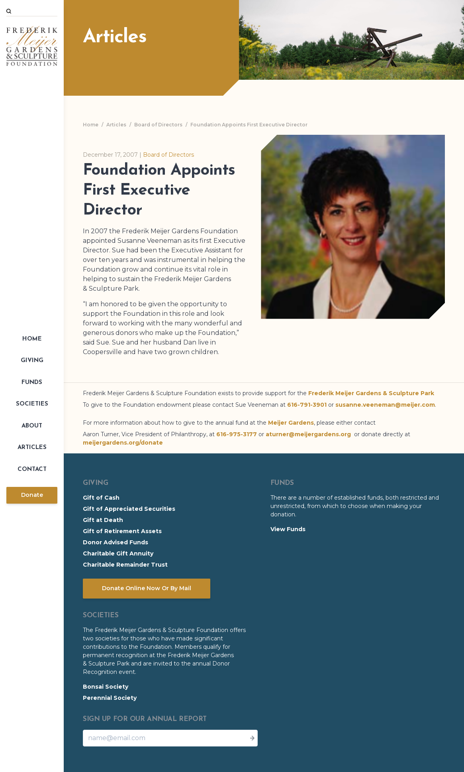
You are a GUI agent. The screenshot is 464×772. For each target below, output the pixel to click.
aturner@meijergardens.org (308, 434)
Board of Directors (158, 125)
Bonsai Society (105, 686)
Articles (32, 448)
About (32, 426)
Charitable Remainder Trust (125, 564)
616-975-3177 (236, 434)
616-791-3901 (307, 404)
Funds (32, 383)
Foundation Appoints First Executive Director (248, 125)
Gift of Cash (101, 497)
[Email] (170, 738)
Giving (32, 361)
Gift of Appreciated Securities (129, 508)
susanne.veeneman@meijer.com (385, 404)
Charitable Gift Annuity (118, 553)
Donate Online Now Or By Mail (146, 588)
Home (32, 339)
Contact (32, 470)
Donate (32, 494)
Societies (32, 404)
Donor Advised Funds (115, 542)
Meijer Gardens (291, 422)
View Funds (287, 529)
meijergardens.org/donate (123, 442)
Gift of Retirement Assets (122, 531)
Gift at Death (103, 520)
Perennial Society (110, 697)
